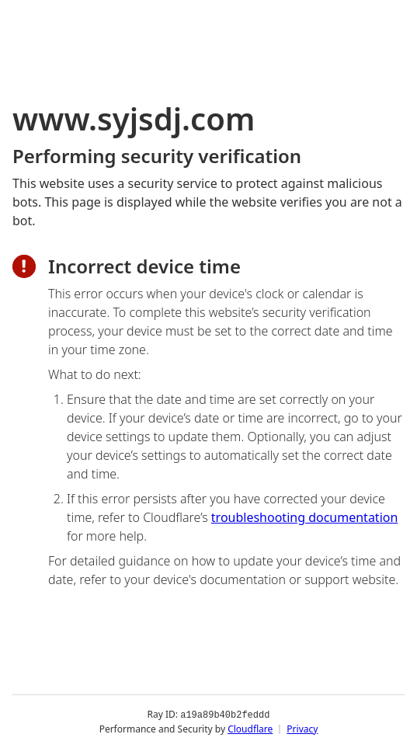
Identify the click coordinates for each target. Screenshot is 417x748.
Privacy (302, 728)
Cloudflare (250, 728)
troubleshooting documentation (304, 517)
